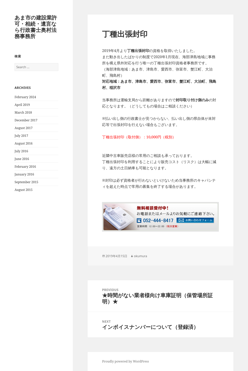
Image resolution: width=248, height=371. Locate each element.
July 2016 (21, 151)
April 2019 (22, 105)
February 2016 (25, 166)
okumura (140, 256)
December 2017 (26, 120)
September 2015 (26, 182)
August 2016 (24, 143)
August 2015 (24, 190)
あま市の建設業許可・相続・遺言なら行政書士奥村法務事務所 (36, 27)
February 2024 (25, 97)
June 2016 (22, 159)
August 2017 (24, 128)
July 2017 (21, 136)
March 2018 (23, 112)
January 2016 (24, 174)
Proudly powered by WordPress (125, 361)
